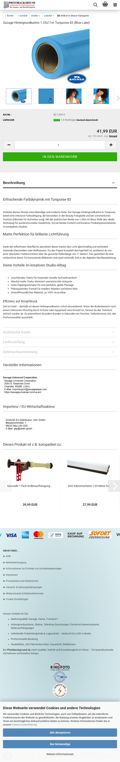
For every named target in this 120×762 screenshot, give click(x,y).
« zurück (22, 15)
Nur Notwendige (60, 744)
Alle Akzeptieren (60, 732)
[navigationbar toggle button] (115, 5)
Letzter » (49, 15)
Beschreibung (14, 183)
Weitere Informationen (60, 754)
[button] (9, 145)
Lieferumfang (14, 342)
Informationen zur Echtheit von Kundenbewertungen (34, 568)
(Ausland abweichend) (87, 120)
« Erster (9, 15)
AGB (8, 556)
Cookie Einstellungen (17, 599)
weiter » (35, 15)
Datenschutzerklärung (24, 724)
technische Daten (17, 332)
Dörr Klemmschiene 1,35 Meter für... (90, 486)
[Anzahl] (60, 145)
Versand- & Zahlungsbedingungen (24, 587)
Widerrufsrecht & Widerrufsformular (25, 593)
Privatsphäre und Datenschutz (22, 581)
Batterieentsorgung (16, 562)
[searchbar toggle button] (95, 5)
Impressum (12, 575)
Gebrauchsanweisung (20, 352)
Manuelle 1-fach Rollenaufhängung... (29, 486)
